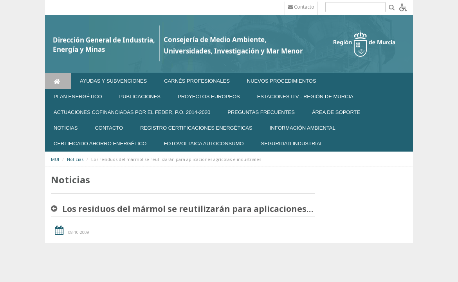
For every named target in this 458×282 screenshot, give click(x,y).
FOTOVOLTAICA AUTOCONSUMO (203, 143)
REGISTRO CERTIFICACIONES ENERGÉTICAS (196, 128)
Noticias (75, 159)
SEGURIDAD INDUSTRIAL (292, 143)
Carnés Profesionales (197, 81)
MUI (55, 159)
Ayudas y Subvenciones (113, 81)
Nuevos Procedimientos (281, 81)
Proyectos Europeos (209, 96)
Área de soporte (336, 112)
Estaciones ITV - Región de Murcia (305, 96)
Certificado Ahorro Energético (100, 143)
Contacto (109, 128)
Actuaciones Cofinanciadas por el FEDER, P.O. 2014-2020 (132, 112)
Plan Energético (78, 96)
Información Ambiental (302, 128)
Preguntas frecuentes (261, 112)
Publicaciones (139, 96)
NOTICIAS (66, 128)
